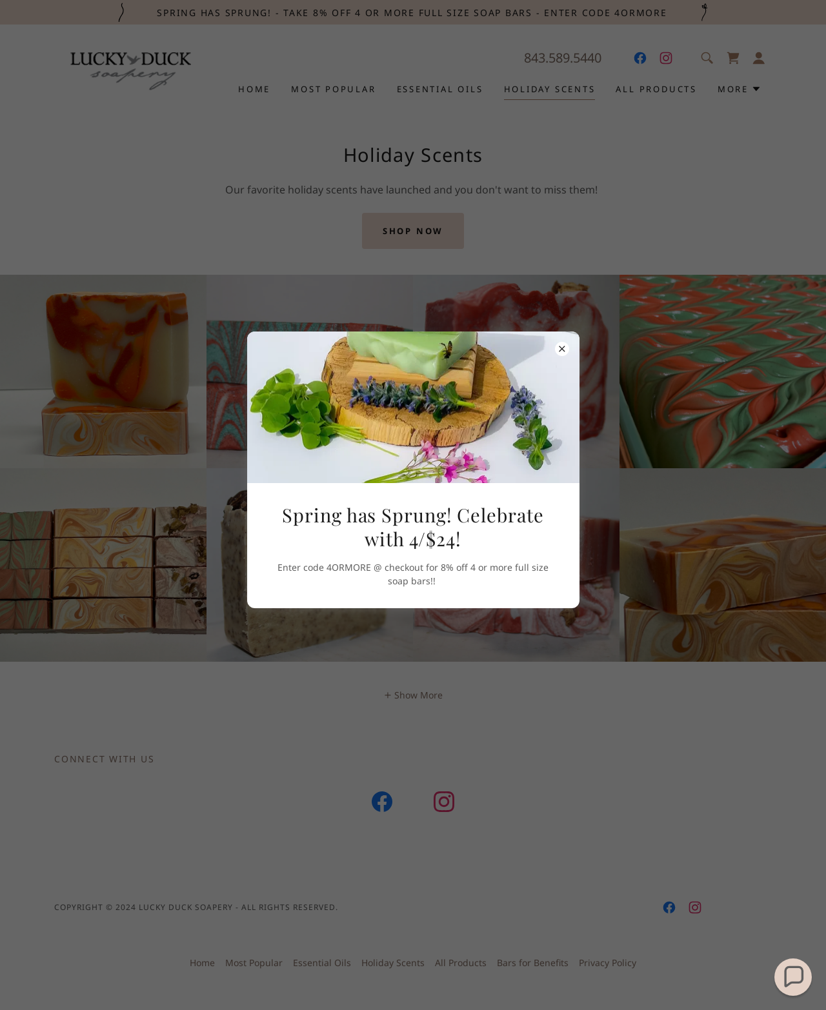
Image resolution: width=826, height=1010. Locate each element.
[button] (793, 977)
